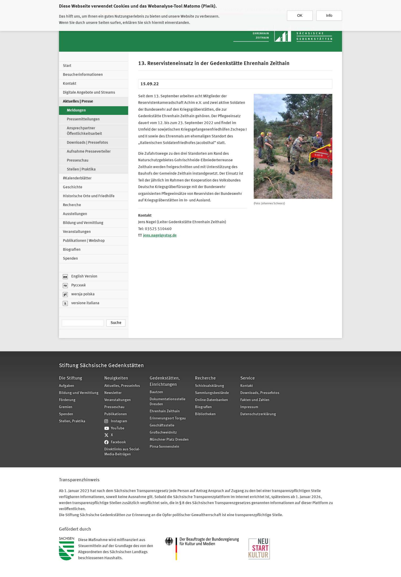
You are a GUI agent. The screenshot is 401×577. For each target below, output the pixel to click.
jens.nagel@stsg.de (160, 236)
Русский (74, 285)
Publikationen (115, 414)
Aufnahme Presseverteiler (89, 152)
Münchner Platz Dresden (169, 439)
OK (299, 14)
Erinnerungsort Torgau (168, 418)
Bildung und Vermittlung (83, 223)
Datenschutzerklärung (258, 414)
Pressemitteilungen (83, 119)
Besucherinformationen (83, 75)
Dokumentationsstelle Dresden (167, 402)
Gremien (65, 407)
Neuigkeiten (116, 378)
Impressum (249, 407)
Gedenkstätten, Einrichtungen (165, 381)
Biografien (71, 250)
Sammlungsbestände (212, 393)
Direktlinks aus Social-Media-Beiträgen (122, 452)
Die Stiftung (70, 378)
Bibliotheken (205, 414)
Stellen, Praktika (72, 421)
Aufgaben (66, 386)
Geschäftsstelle (162, 425)
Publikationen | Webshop (84, 241)
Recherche (72, 205)
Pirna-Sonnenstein (164, 446)
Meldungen (76, 111)
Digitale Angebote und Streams (89, 93)
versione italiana (81, 303)
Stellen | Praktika (81, 170)
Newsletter (113, 393)
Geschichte (72, 187)
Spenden (70, 259)
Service (247, 378)
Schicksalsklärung (209, 386)
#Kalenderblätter (77, 178)
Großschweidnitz (163, 432)
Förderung (67, 400)
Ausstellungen (75, 214)
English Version (80, 276)
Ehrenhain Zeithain (165, 411)
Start (67, 66)
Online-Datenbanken (211, 400)
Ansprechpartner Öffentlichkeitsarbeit (84, 131)
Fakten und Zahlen (254, 400)
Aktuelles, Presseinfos (122, 386)
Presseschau (77, 161)
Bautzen (156, 392)
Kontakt (69, 84)
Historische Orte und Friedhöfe (89, 196)
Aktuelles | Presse (78, 102)
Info (329, 14)
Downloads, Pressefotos (259, 393)
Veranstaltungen (77, 232)
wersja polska (79, 294)
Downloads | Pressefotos (87, 143)
